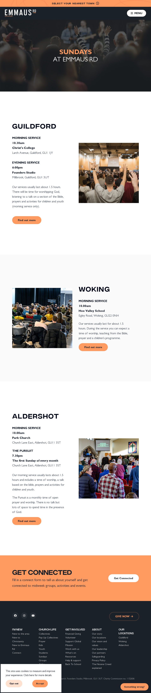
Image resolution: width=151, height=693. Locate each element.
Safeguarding (98, 656)
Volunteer (70, 637)
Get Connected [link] (123, 578)
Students (43, 652)
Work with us (72, 648)
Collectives (44, 633)
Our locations (99, 637)
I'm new (17, 629)
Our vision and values (99, 643)
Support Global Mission (73, 643)
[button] (136, 13)
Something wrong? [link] (134, 687)
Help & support (73, 660)
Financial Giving (73, 633)
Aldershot (124, 645)
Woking (122, 641)
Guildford (123, 637)
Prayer (42, 641)
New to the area (20, 633)
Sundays (43, 656)
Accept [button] (40, 683)
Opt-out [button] (14, 683)
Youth (42, 648)
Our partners (99, 652)
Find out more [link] (27, 220)
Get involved (75, 629)
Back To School (73, 664)
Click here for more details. (38, 675)
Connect (16, 652)
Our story (97, 633)
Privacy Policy (98, 660)
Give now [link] (124, 616)
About (97, 629)
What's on (70, 652)
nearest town (75, 3)
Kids (41, 645)
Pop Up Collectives (48, 637)
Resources (70, 656)
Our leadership (99, 648)
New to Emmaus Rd (20, 647)
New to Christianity (18, 639)
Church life (47, 629)
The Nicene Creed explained (101, 666)
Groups (43, 660)
